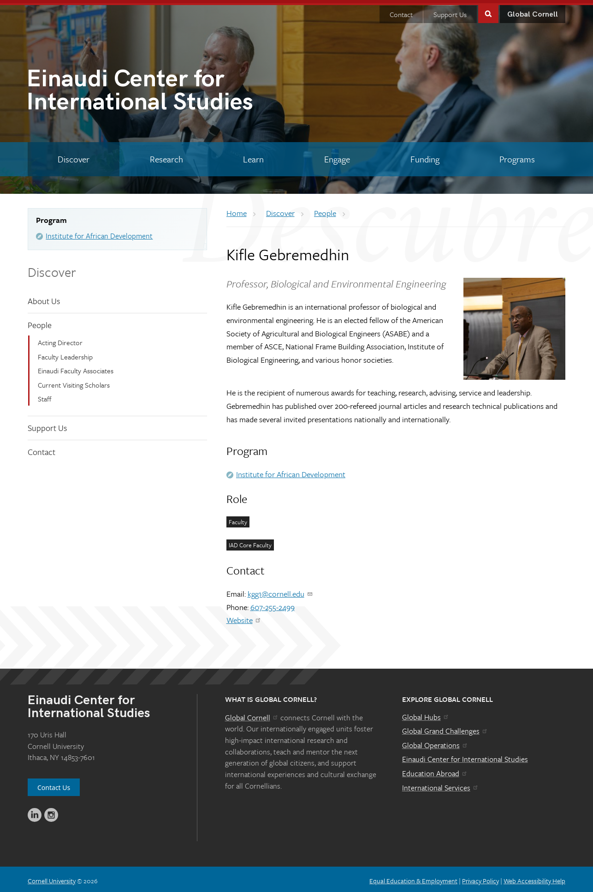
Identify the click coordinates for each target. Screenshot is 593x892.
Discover (52, 268)
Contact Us (53, 784)
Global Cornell (532, 11)
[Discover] (73, 156)
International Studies (161, 89)
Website (244, 617)
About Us (44, 298)
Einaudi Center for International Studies (465, 755)
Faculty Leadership (65, 353)
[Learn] (253, 156)
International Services (440, 784)
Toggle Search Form (488, 10)
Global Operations (435, 742)
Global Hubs (426, 713)
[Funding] (424, 156)
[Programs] (517, 156)
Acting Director (60, 339)
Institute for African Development (99, 232)
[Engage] (337, 156)
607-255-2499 (272, 604)
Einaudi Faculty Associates (75, 367)
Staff (45, 395)
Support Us (450, 11)
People (40, 322)
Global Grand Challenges (445, 727)
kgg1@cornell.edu (281, 590)
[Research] (166, 156)
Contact (401, 11)
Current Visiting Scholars (74, 381)
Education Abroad (435, 770)
